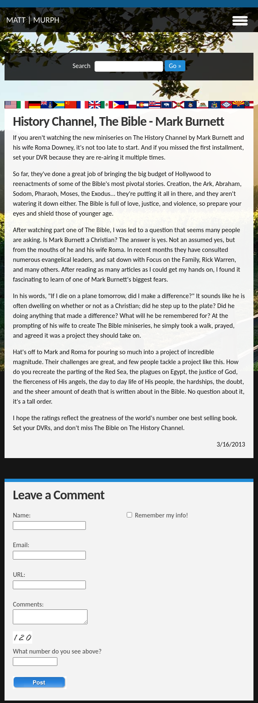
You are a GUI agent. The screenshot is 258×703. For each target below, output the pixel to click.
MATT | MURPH (32, 20)
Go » (175, 66)
